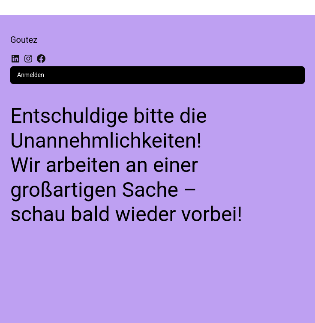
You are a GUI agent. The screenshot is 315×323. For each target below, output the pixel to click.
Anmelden (30, 74)
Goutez (23, 40)
